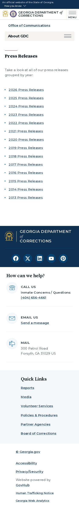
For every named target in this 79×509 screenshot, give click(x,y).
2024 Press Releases (26, 106)
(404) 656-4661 (33, 298)
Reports (27, 388)
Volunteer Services (37, 406)
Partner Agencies (35, 424)
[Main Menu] (71, 14)
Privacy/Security (29, 472)
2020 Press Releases (26, 140)
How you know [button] (12, 6)
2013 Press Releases (26, 198)
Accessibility (26, 463)
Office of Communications (29, 25)
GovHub (22, 485)
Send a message (35, 323)
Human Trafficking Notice (35, 493)
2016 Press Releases (26, 173)
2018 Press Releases (26, 156)
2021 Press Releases (26, 131)
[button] (67, 36)
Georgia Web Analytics (32, 500)
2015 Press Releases (26, 181)
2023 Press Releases (26, 115)
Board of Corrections (38, 433)
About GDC (18, 36)
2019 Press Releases (26, 148)
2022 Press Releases (26, 123)
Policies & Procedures (39, 415)
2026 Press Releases (26, 90)
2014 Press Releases (26, 189)
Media (26, 397)
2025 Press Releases (26, 98)
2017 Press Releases (26, 164)
